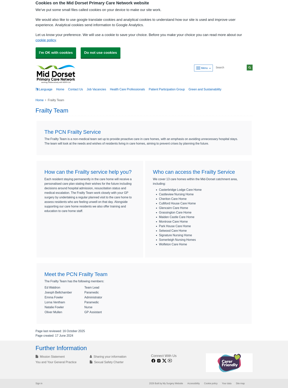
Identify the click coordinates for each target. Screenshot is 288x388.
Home (60, 89)
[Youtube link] (170, 360)
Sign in (39, 383)
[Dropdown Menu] (203, 68)
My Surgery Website (173, 383)
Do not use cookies (100, 52)
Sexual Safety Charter (107, 362)
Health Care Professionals (127, 89)
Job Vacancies (96, 89)
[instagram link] (159, 360)
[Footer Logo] (229, 362)
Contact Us (75, 89)
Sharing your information (108, 356)
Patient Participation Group (167, 89)
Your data (227, 383)
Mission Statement (50, 356)
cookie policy (46, 40)
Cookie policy (211, 383)
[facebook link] (153, 360)
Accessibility (193, 383)
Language (44, 89)
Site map (240, 383)
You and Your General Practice (56, 362)
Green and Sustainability (205, 89)
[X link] (164, 360)
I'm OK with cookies (56, 52)
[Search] (230, 67)
